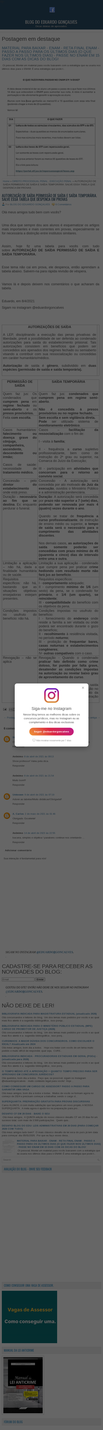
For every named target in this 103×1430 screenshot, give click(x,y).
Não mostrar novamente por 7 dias (52, 740)
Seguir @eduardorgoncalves (51, 731)
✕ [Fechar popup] (83, 688)
